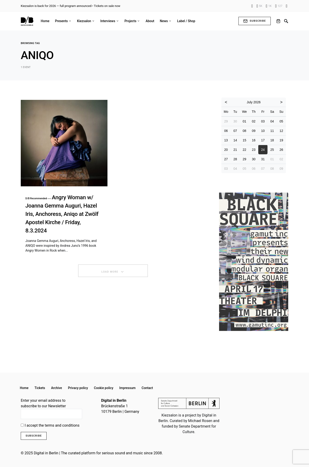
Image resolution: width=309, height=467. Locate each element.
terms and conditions (62, 425)
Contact (147, 388)
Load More (109, 271)
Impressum (127, 388)
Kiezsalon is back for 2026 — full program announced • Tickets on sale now (70, 6)
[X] (269, 6)
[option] (253, 262)
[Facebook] (252, 6)
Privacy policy (78, 388)
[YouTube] (278, 6)
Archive (56, 388)
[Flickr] (287, 6)
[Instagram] (259, 6)
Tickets (40, 388)
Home (24, 388)
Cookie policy (103, 388)
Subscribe (254, 21)
